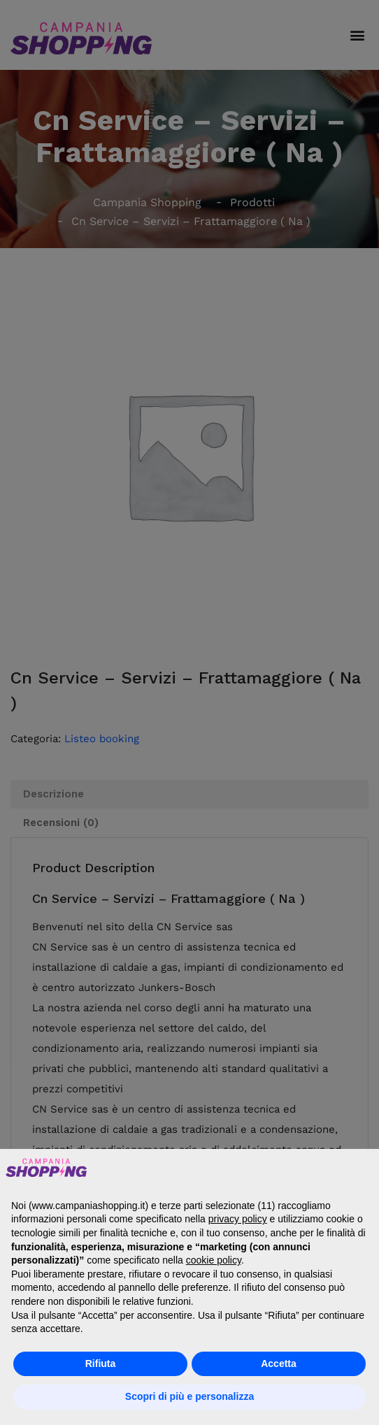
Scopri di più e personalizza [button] (189, 1396)
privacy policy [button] (237, 1218)
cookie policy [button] (213, 1260)
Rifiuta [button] (100, 1363)
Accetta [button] (278, 1363)
